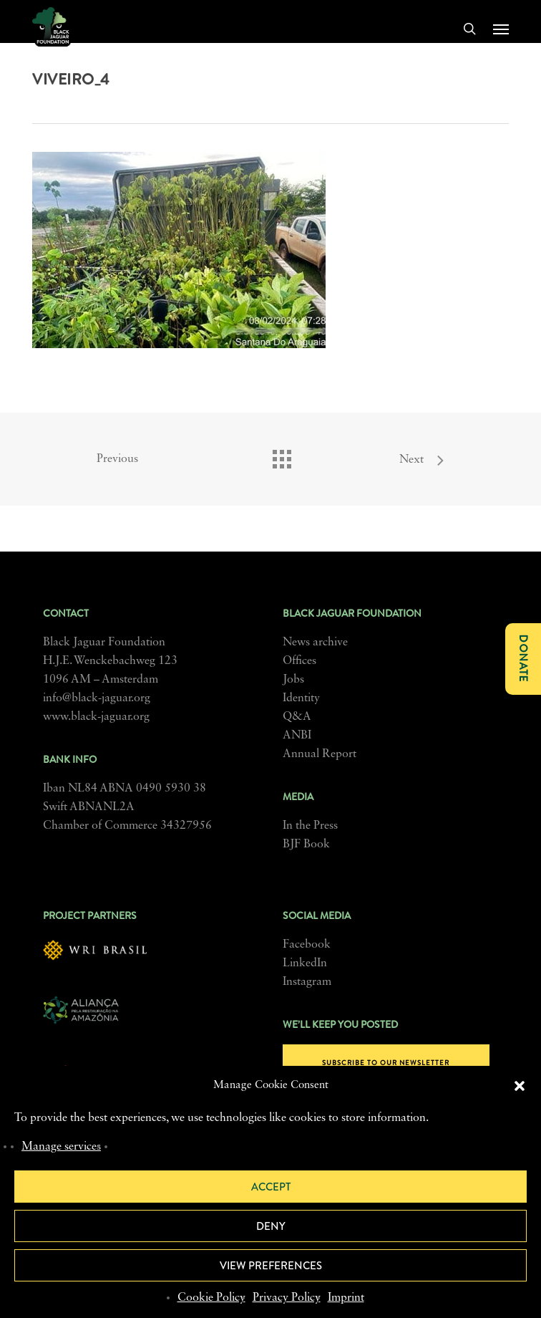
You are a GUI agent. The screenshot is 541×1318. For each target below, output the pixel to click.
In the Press (310, 826)
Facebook (307, 945)
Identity (301, 698)
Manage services (61, 1147)
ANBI (297, 735)
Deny (271, 1226)
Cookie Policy (211, 1298)
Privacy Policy (287, 1298)
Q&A (297, 717)
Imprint (346, 1298)
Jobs (293, 680)
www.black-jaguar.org (96, 717)
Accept (271, 1187)
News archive (315, 642)
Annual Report (319, 754)
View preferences (271, 1266)
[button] (519, 1086)
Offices (299, 661)
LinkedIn (305, 963)
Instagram (307, 982)
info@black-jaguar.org (96, 698)
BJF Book (306, 844)
